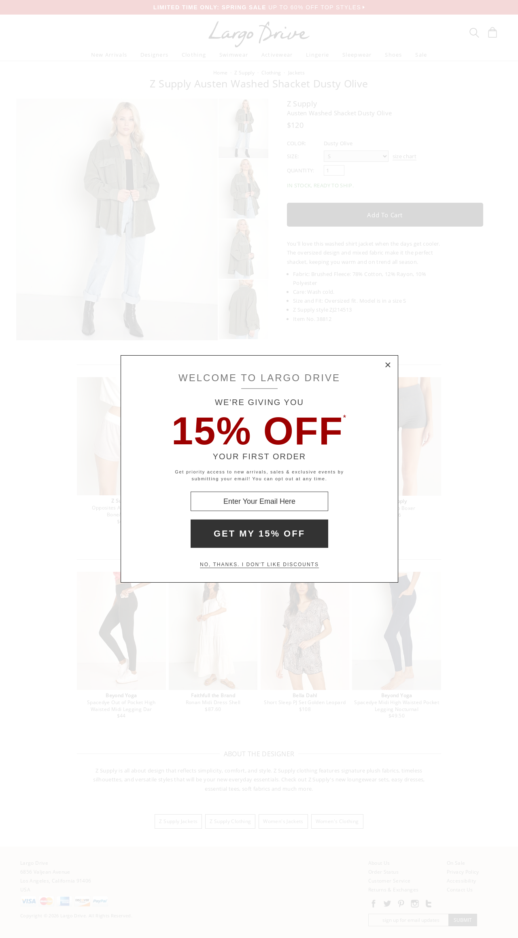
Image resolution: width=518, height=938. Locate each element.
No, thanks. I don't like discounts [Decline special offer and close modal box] (259, 564)
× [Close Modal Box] (388, 365)
